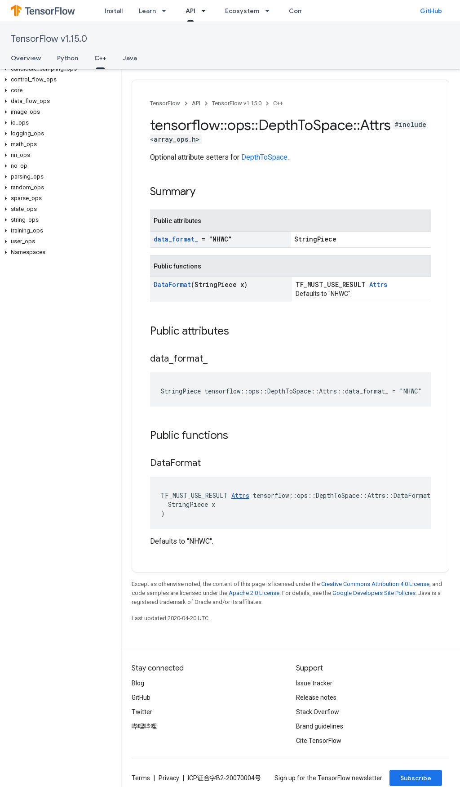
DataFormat (172, 284)
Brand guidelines (319, 726)
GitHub (431, 11)
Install (114, 11)
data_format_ (176, 239)
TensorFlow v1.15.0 (49, 39)
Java (130, 58)
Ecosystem (242, 11)
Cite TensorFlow (318, 740)
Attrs (378, 284)
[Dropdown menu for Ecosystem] (270, 11)
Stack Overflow (317, 711)
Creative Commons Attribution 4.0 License (375, 584)
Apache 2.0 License (254, 593)
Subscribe (415, 778)
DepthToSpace (264, 157)
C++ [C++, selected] (100, 58)
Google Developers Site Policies (374, 593)
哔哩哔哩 (144, 726)
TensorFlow (165, 103)
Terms (141, 778)
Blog (138, 683)
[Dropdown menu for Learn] (166, 11)
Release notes (316, 697)
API (196, 103)
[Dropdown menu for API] (206, 11)
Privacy (169, 778)
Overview (26, 58)
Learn (147, 11)
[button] (58, 68)
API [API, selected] (190, 11)
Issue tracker (314, 683)
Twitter (142, 711)
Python (67, 58)
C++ (278, 103)
